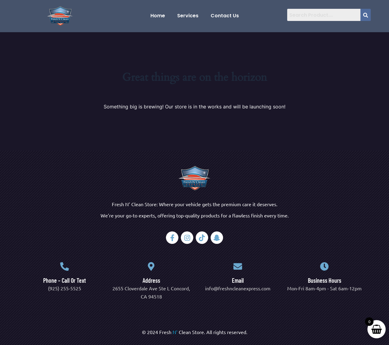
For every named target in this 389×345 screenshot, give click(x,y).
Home (157, 15)
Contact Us (225, 15)
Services (187, 15)
